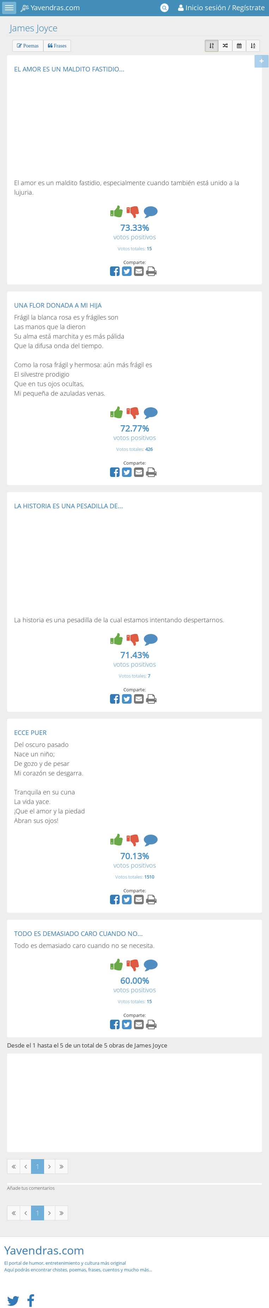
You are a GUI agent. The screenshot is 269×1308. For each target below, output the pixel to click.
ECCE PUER (30, 732)
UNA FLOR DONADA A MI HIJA (58, 305)
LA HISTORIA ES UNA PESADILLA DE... (68, 506)
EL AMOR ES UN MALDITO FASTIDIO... (69, 69)
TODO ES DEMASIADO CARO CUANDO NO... (78, 933)
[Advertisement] (73, 125)
